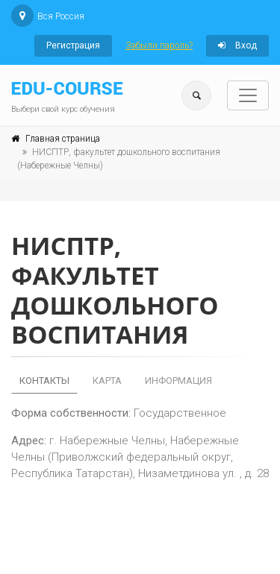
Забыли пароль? (159, 45)
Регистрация (73, 45)
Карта (107, 380)
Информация (178, 380)
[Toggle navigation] (248, 95)
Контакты (44, 380)
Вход (237, 45)
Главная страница (62, 138)
